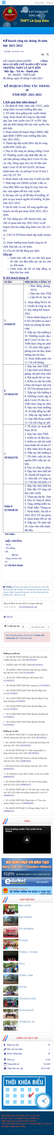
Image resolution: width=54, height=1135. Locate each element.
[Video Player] (27, 840)
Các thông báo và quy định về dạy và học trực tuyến (27, 774)
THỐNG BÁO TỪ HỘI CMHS (19, 665)
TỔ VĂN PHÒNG (26, 929)
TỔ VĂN (22, 987)
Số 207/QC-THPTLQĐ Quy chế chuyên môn (24, 678)
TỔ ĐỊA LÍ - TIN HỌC (28, 952)
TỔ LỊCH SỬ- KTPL (27, 999)
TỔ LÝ (22, 964)
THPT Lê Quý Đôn (34, 21)
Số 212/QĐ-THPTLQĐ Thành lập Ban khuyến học (27, 714)
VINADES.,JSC (41, 1130)
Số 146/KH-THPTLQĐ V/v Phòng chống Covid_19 (27, 808)
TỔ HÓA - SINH (26, 975)
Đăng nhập (39, 3)
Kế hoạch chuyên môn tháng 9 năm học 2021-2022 (27, 766)
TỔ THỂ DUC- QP (27, 1022)
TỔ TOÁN (23, 940)
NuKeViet (20, 1130)
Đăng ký (49, 3)
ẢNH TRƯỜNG (25, 917)
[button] (27, 839)
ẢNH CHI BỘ (25, 905)
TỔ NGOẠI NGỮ (26, 1010)
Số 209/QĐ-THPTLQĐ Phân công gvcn (22, 685)
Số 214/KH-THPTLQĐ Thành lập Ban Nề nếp (25, 722)
